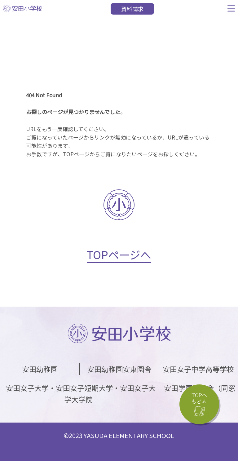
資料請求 (132, 9)
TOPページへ (119, 254)
